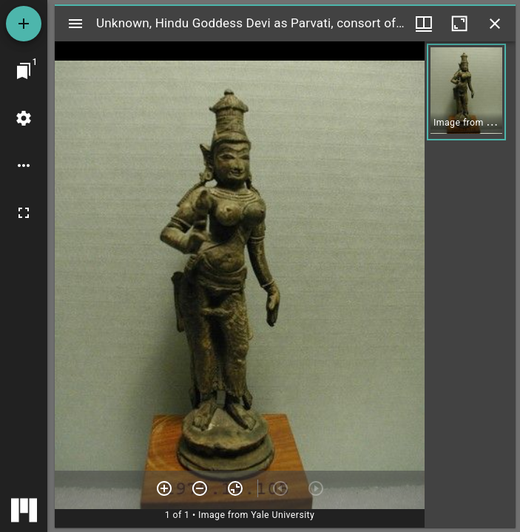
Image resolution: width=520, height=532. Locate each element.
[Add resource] (23, 23)
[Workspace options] (23, 165)
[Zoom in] (164, 488)
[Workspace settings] (23, 118)
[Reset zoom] (235, 488)
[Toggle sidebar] (75, 23)
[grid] (470, 284)
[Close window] (495, 23)
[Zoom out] (199, 488)
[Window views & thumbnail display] (424, 23)
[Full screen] (23, 213)
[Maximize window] (459, 23)
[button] (466, 92)
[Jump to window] (23, 71)
